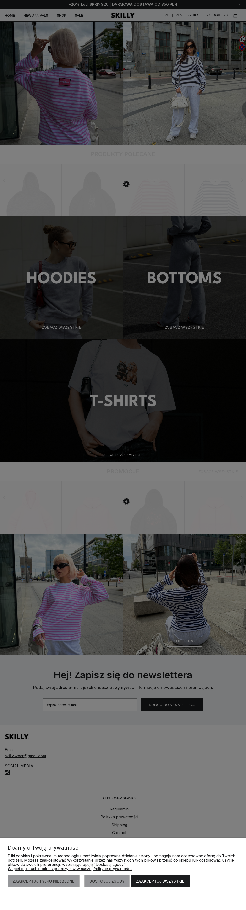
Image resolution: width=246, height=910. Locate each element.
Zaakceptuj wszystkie (160, 881)
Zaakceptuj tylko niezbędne (44, 881)
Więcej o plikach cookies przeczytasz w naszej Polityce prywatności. (70, 868)
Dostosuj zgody (107, 881)
